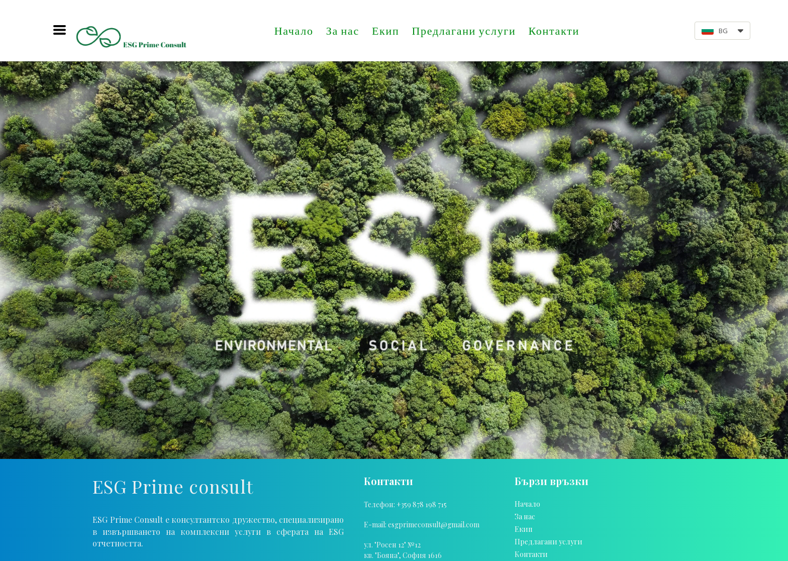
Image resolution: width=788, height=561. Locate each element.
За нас (342, 30)
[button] (59, 30)
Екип (385, 30)
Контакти (554, 30)
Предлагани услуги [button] (464, 30)
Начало (294, 30)
